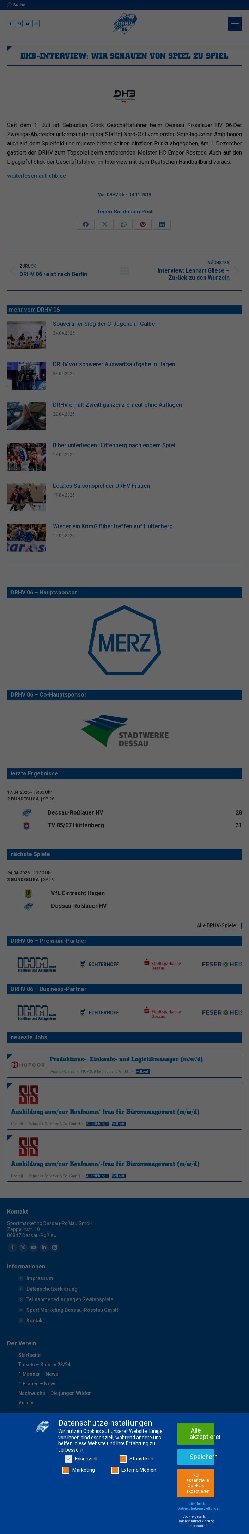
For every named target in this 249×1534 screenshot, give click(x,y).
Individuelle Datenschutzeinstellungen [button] (198, 1521)
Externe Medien (133, 1485)
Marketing (78, 1485)
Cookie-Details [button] (194, 1531)
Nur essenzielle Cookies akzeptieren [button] (197, 1498)
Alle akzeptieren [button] (202, 1448)
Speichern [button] (202, 1472)
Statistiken (136, 1474)
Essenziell (81, 1474)
